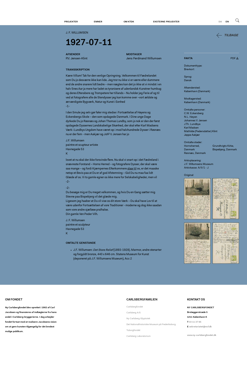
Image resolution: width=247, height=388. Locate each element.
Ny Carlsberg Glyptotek (138, 318)
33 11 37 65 (195, 322)
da (220, 22)
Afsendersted (192, 88)
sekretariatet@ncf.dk (200, 327)
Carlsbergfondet (134, 307)
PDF (233, 58)
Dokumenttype (193, 66)
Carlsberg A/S (133, 313)
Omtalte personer (194, 110)
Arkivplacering (192, 160)
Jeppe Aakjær (192, 135)
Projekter (71, 22)
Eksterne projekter (166, 22)
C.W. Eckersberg (193, 113)
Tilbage (231, 35)
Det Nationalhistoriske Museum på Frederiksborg (151, 324)
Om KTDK (129, 22)
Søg (237, 20)
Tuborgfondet (133, 330)
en (227, 22)
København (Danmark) (197, 91)
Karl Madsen (191, 128)
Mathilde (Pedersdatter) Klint (200, 131)
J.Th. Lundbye (192, 124)
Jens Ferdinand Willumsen (144, 58)
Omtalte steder (193, 142)
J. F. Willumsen (28, 13)
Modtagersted (192, 99)
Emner (98, 22)
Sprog (187, 77)
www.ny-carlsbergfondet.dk (201, 335)
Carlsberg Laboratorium (138, 336)
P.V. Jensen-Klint (76, 58)
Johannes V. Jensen (195, 120)
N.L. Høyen (190, 117)
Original (188, 175)
